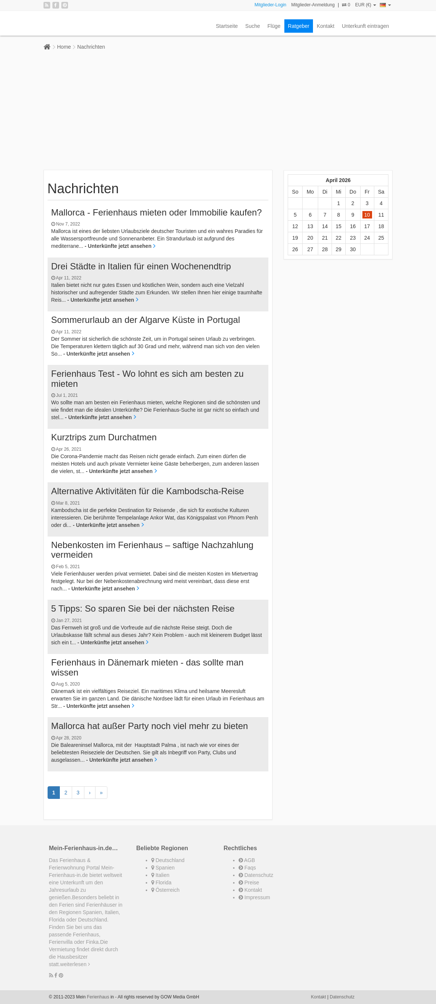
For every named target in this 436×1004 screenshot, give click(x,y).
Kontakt (325, 26)
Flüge (274, 26)
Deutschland (168, 860)
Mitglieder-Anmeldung (313, 4)
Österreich (165, 890)
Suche (252, 26)
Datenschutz (256, 875)
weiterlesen (75, 964)
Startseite (227, 26)
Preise (249, 882)
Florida (161, 882)
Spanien (163, 868)
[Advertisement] (218, 110)
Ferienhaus (98, 997)
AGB (247, 860)
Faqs (247, 868)
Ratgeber (299, 26)
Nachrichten (91, 47)
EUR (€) (365, 4)
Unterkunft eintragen (365, 26)
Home (64, 47)
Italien (160, 875)
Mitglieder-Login (270, 4)
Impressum (254, 897)
